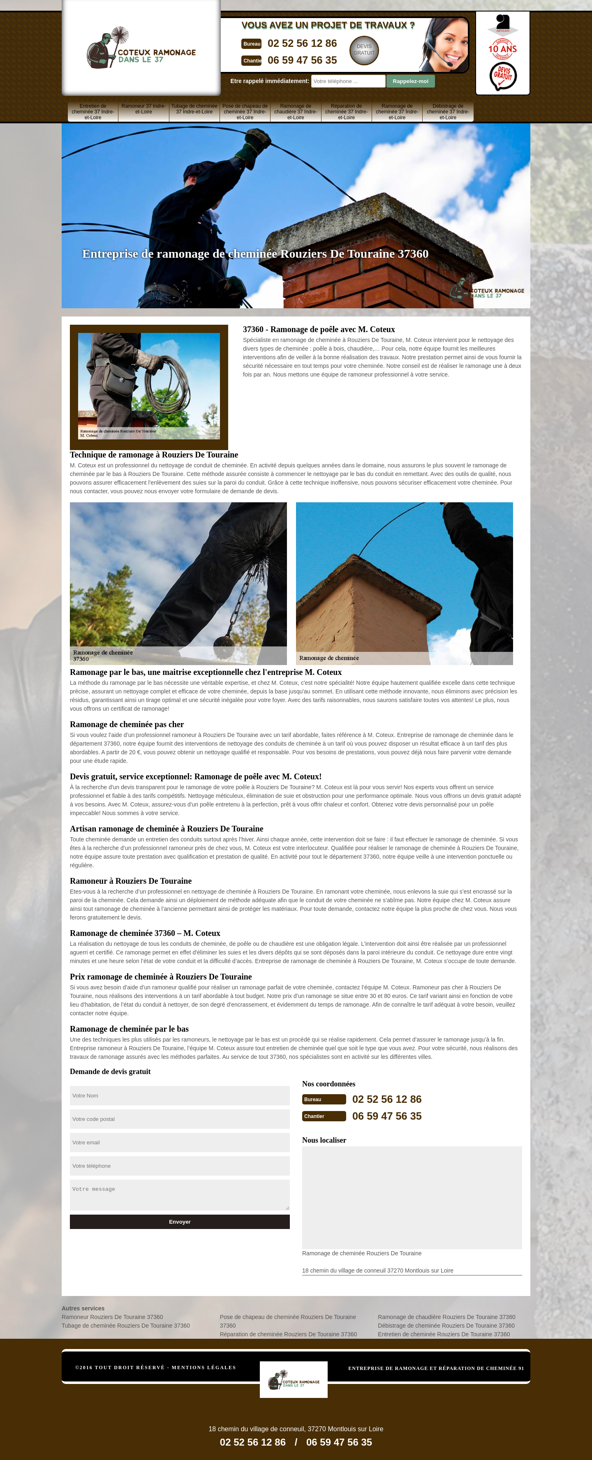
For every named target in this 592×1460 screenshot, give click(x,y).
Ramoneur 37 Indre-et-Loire (144, 109)
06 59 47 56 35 (278, 59)
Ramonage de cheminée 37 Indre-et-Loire (397, 111)
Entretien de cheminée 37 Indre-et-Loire (93, 111)
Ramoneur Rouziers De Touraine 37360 (112, 1316)
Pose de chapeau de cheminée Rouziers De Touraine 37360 (288, 1320)
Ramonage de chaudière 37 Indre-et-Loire (295, 111)
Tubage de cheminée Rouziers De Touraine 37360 (126, 1324)
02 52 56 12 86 (278, 42)
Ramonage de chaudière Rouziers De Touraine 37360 (446, 1316)
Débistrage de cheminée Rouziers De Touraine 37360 (446, 1324)
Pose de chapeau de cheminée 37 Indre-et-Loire (245, 111)
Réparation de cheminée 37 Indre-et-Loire (346, 111)
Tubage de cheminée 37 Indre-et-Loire (194, 109)
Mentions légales (204, 1367)
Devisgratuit (344, 50)
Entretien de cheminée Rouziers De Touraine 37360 (444, 1333)
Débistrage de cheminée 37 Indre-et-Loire (448, 111)
